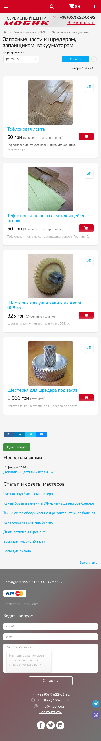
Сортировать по (14, 52)
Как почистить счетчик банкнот (29, 522)
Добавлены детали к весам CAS (29, 472)
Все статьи (88, 562)
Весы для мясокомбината (24, 541)
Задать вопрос (16, 447)
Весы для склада (17, 551)
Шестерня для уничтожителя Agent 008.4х (44, 305)
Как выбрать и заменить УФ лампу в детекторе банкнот (49, 503)
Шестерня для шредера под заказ (42, 390)
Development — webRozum (20, 603)
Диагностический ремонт (24, 532)
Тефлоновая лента (26, 129)
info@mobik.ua (49, 706)
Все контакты (81, 22)
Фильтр (75, 59)
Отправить (50, 680)
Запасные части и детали (70, 32)
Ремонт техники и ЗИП (29, 32)
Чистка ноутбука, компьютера (28, 494)
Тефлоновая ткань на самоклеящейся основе (45, 218)
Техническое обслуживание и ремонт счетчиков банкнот (49, 513)
